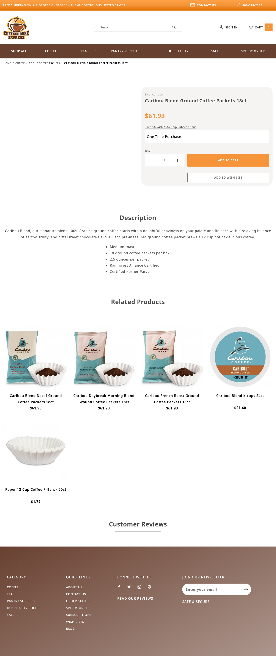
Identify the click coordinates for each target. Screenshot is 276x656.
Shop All (19, 51)
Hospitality (178, 51)
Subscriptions (79, 615)
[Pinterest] (151, 588)
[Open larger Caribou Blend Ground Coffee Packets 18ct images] (69, 138)
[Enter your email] (211, 589)
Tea (89, 51)
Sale (215, 51)
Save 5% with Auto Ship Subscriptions (170, 127)
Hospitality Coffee (23, 608)
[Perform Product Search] (174, 27)
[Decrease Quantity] (151, 160)
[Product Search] (130, 27)
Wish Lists (75, 622)
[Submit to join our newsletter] (246, 589)
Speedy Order (253, 51)
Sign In (228, 27)
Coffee (56, 51)
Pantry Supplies (130, 51)
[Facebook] (120, 588)
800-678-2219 (249, 5)
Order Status (77, 601)
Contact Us (76, 594)
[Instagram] (141, 588)
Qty (148, 151)
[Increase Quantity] (177, 160)
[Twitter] (131, 588)
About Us (74, 587)
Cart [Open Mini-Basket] (260, 27)
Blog (70, 628)
